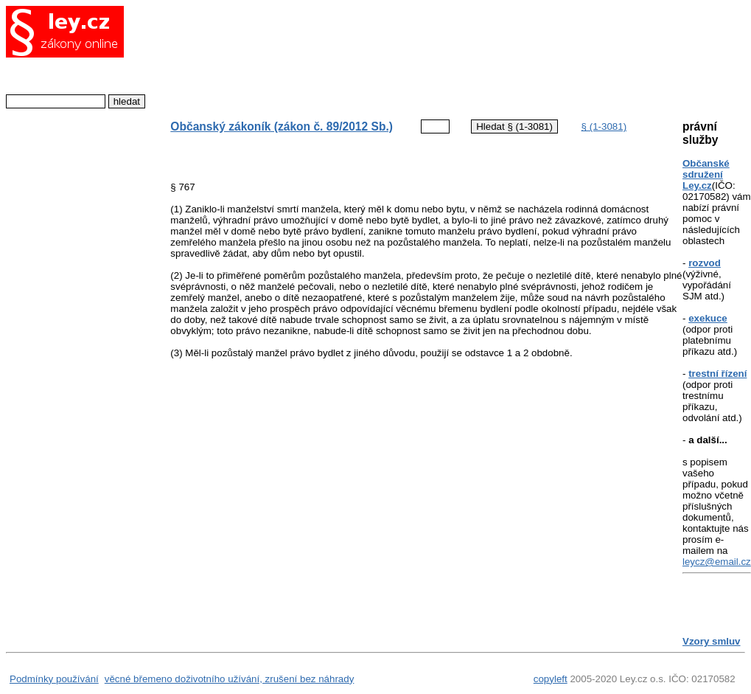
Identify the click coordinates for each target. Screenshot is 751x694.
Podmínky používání (54, 678)
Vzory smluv (711, 641)
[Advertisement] (414, 55)
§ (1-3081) (604, 126)
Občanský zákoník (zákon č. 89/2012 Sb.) (281, 126)
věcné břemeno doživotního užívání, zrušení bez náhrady (229, 678)
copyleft (550, 678)
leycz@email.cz (716, 561)
